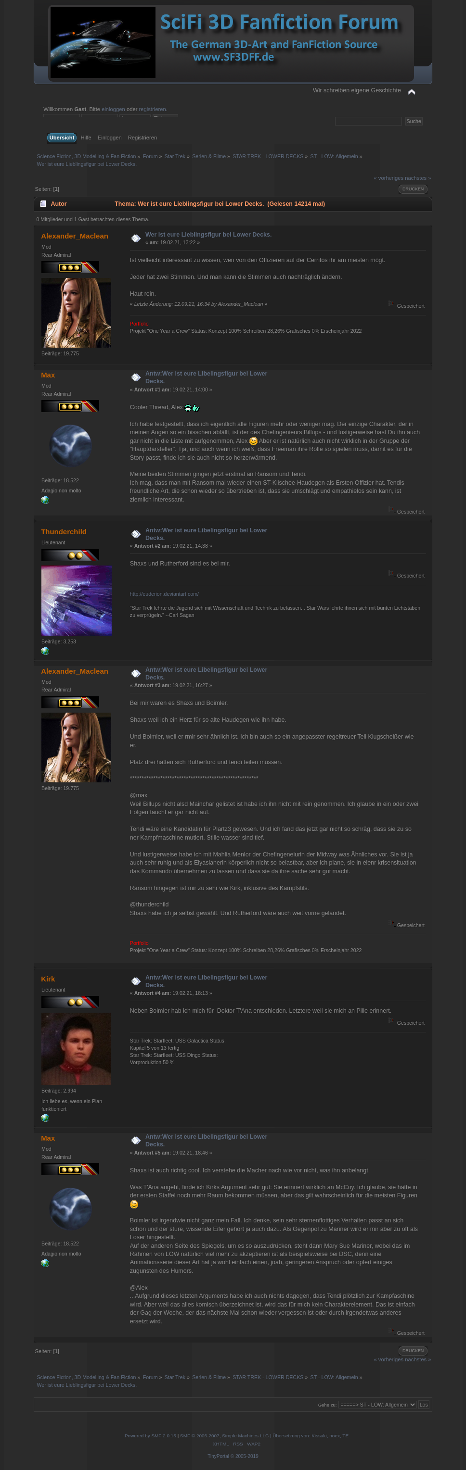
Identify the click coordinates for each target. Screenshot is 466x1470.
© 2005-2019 (245, 1456)
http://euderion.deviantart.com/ (164, 594)
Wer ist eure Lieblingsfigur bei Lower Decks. (208, 234)
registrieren (152, 109)
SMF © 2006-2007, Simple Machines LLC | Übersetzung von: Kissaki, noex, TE (264, 1435)
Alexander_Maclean (74, 236)
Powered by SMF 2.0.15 (150, 1435)
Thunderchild (64, 532)
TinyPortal (218, 1456)
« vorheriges (388, 178)
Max (48, 375)
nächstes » (418, 178)
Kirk (48, 979)
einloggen (113, 109)
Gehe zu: (327, 1404)
